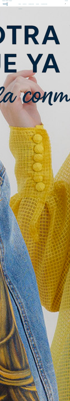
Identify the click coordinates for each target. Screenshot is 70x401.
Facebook (3, 0)
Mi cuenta (66, 0)
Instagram (10, 0)
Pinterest (7, 0)
